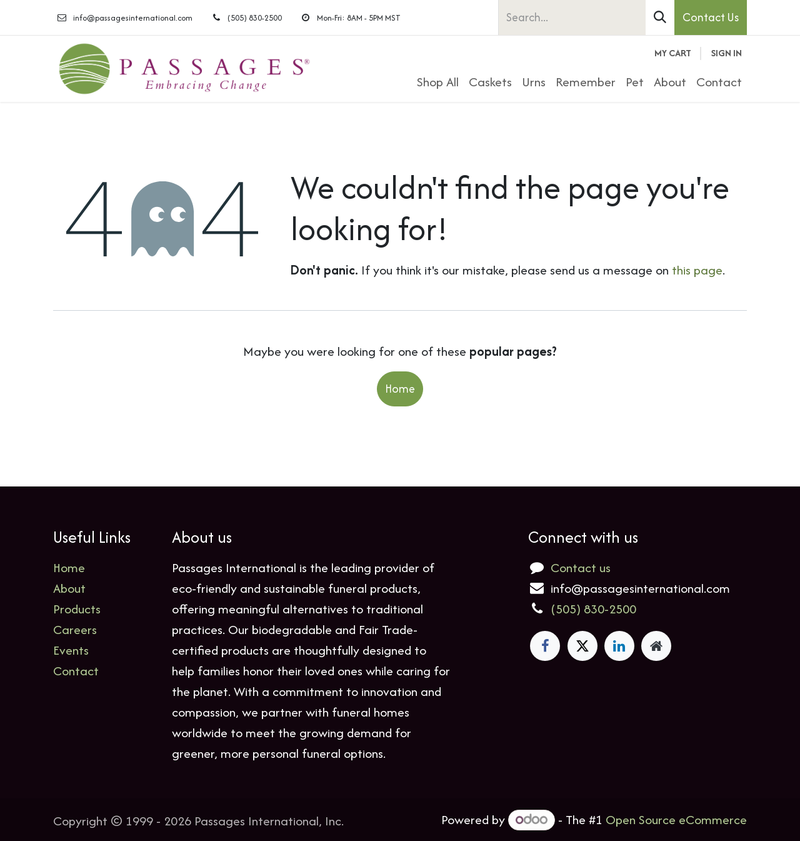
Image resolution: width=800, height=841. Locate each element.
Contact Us (710, 17)
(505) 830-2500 (593, 609)
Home (400, 388)
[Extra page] (656, 646)
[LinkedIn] (619, 646)
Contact (76, 671)
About (69, 588)
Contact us (581, 567)
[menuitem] (438, 81)
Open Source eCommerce (676, 819)
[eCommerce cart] (672, 53)
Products (77, 609)
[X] (583, 646)
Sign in (726, 53)
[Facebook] (545, 646)
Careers (75, 629)
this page (697, 270)
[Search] (660, 17)
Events (71, 650)
